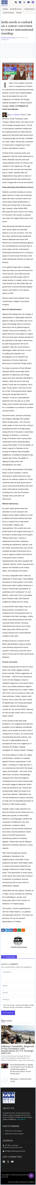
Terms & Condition (27, 1182)
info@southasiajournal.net (15, 1151)
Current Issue (8, 12)
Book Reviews (16, 9)
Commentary (29, 9)
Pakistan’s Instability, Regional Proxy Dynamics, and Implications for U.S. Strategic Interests (17, 1049)
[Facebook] (20, 2)
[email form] (18, 992)
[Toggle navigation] (16, 2)
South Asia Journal (7, 38)
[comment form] (18, 975)
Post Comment (8, 1013)
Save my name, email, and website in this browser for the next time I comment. (18, 1006)
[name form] (18, 985)
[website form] (18, 999)
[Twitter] (24, 2)
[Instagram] (33, 2)
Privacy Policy (13, 1182)
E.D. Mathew (15, 115)
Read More (21, 1119)
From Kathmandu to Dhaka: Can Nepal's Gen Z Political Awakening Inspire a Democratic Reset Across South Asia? (22, 1069)
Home (5, 9)
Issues (18, 12)
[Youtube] (28, 2)
